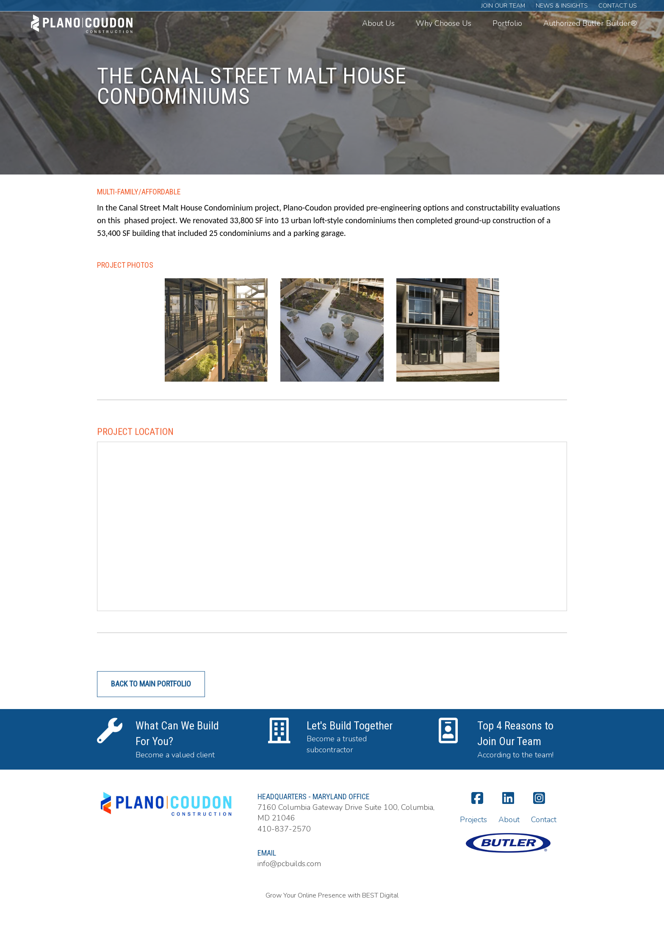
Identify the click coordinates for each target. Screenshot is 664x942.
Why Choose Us (443, 23)
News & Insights (562, 6)
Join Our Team (503, 6)
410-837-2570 (284, 829)
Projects (473, 820)
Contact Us (617, 6)
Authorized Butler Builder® (590, 23)
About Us (378, 23)
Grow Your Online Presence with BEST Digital (332, 895)
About (509, 820)
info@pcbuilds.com (289, 864)
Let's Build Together (350, 735)
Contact (543, 820)
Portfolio (507, 23)
